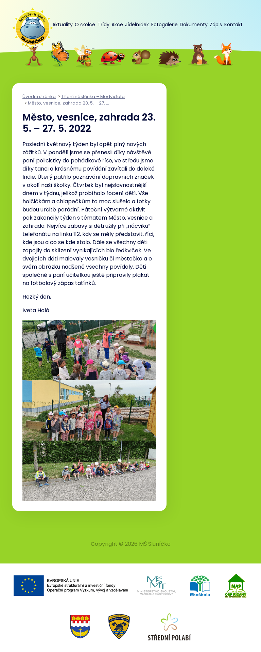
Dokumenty (194, 24)
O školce (85, 24)
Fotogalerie (164, 24)
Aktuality (62, 24)
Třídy (103, 24)
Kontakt (233, 24)
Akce (117, 24)
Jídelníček (137, 24)
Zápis (216, 24)
